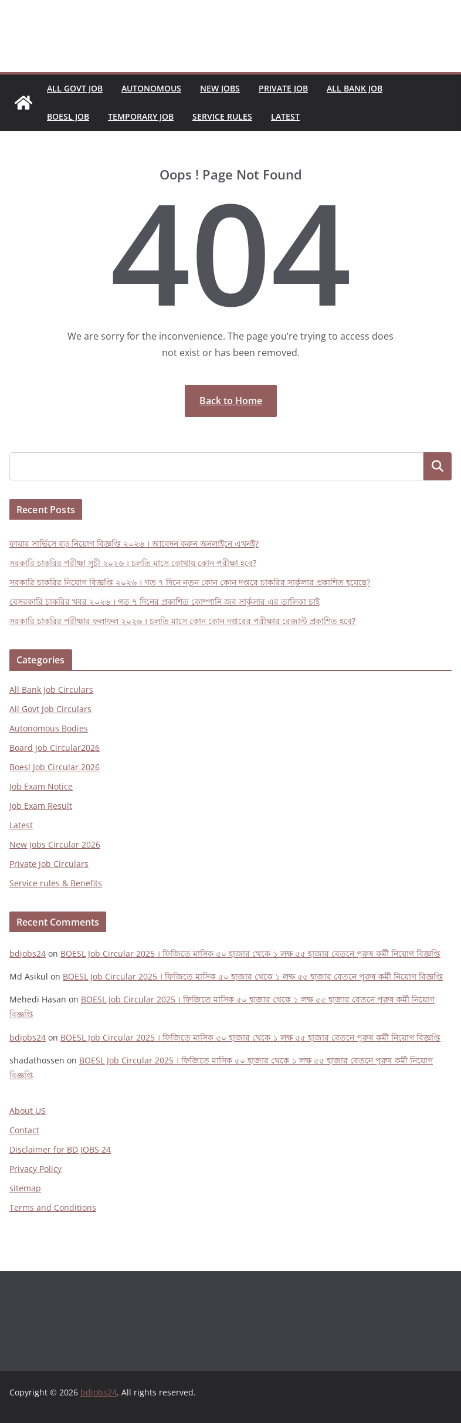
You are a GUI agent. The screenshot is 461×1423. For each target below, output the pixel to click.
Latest (285, 116)
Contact (24, 1130)
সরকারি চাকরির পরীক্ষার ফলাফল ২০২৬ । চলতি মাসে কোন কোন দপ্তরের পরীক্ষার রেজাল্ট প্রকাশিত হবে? (182, 620)
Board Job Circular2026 (54, 747)
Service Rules (222, 116)
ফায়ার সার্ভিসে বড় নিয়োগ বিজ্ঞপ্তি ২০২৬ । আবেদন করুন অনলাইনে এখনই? (134, 543)
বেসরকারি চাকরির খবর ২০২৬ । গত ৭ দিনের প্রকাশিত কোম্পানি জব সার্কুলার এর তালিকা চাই (164, 601)
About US (27, 1110)
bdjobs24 (27, 953)
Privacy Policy (35, 1168)
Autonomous (151, 88)
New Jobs (220, 88)
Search (437, 466)
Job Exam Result (40, 805)
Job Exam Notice (41, 786)
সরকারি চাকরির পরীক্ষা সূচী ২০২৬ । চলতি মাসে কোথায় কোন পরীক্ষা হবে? (132, 562)
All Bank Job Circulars (51, 689)
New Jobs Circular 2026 (54, 844)
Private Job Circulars (49, 863)
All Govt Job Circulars (50, 708)
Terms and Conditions (52, 1207)
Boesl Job (68, 116)
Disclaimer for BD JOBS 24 (60, 1149)
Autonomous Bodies (48, 728)
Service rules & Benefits (55, 883)
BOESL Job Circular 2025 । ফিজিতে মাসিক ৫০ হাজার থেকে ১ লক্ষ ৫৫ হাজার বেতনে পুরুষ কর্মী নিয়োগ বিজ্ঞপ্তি (250, 953)
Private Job (283, 88)
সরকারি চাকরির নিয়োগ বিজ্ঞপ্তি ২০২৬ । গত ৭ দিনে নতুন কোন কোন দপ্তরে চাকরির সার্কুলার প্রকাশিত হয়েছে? (189, 582)
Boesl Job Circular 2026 (54, 767)
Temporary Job (141, 116)
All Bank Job (354, 88)
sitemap (25, 1188)
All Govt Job (75, 88)
